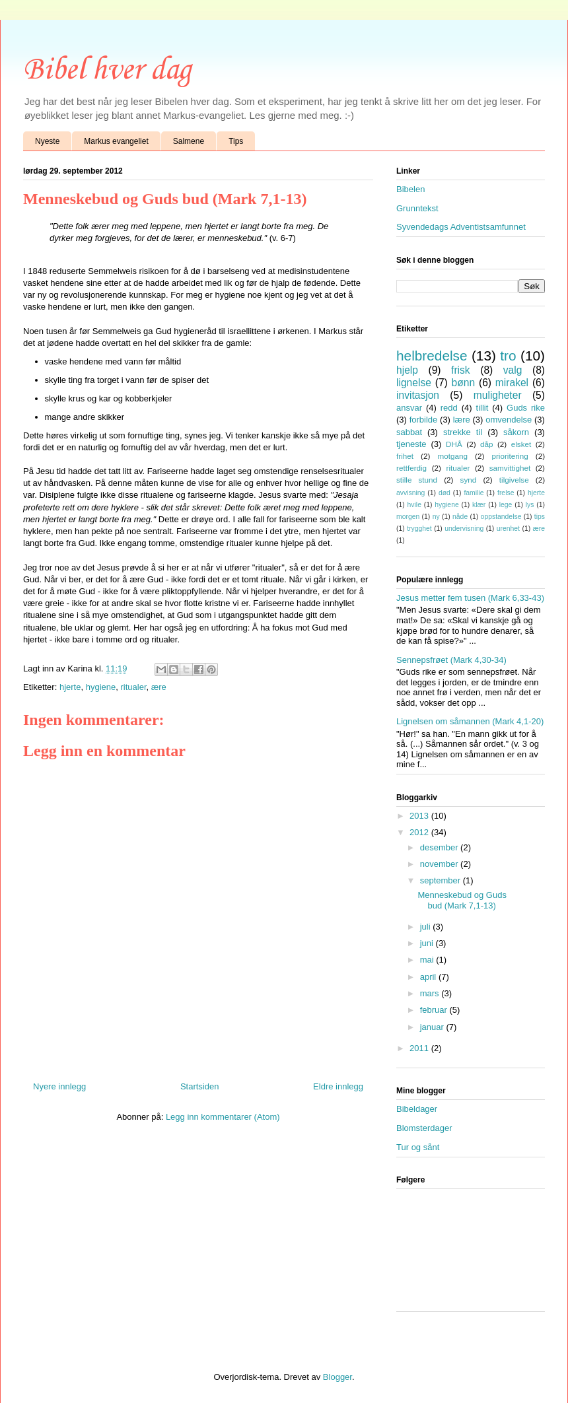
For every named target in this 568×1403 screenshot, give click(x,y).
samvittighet (509, 467)
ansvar (409, 408)
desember (440, 847)
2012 (420, 832)
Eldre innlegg (338, 1086)
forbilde (423, 420)
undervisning (463, 528)
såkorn (516, 432)
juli (426, 927)
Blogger (337, 1377)
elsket (521, 444)
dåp (486, 444)
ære (158, 687)
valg (512, 370)
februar (435, 1010)
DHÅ (454, 444)
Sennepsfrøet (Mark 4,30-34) (451, 660)
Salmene (188, 141)
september (441, 880)
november (440, 864)
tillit (482, 408)
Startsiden (199, 1086)
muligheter (498, 395)
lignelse (413, 382)
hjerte (70, 687)
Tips (236, 141)
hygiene (101, 687)
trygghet (419, 528)
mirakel (511, 382)
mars (431, 993)
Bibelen (410, 189)
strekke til (462, 432)
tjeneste (411, 444)
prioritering (509, 456)
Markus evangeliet (116, 141)
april (429, 977)
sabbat (409, 432)
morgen (407, 516)
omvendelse (508, 420)
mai (428, 960)
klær (478, 504)
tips (539, 516)
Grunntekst (417, 208)
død (444, 492)
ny (436, 516)
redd (449, 408)
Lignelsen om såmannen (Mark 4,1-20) (470, 721)
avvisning (410, 492)
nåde (460, 516)
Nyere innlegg (59, 1086)
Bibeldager (416, 1109)
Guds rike (526, 408)
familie (473, 492)
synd (468, 479)
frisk (460, 370)
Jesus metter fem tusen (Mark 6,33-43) (470, 598)
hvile (414, 504)
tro (508, 355)
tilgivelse (514, 479)
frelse (505, 492)
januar (433, 1027)
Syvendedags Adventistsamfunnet (461, 227)
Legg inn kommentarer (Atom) (223, 1117)
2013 (420, 816)
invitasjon (417, 395)
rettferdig (411, 467)
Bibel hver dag (107, 70)
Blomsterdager (424, 1128)
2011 (420, 1048)
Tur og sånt (417, 1147)
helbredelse (432, 355)
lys (530, 504)
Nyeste (47, 141)
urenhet (508, 528)
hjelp (407, 370)
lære (461, 420)
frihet (404, 456)
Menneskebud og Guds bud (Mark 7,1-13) (461, 900)
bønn (464, 382)
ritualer (133, 687)
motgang (452, 456)
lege (506, 504)
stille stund (416, 479)
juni (428, 943)
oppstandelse (501, 516)
